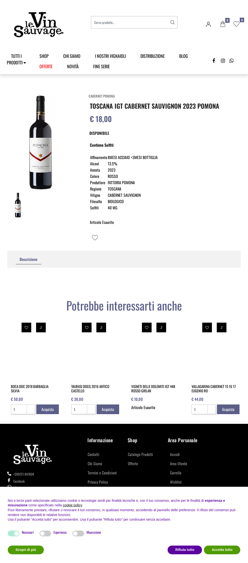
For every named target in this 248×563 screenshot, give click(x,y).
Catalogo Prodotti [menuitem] (140, 454)
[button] (173, 22)
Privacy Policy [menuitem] (98, 482)
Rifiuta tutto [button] (184, 550)
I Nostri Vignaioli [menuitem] (110, 56)
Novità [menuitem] (73, 66)
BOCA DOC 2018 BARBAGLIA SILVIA (29, 388)
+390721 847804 (20, 474)
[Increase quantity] (31, 407)
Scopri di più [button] (26, 550)
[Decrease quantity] (31, 411)
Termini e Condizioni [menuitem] (102, 473)
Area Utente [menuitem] (178, 463)
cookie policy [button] (72, 505)
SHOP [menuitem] (44, 56)
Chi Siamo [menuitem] (71, 56)
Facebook (16, 481)
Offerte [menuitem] (133, 463)
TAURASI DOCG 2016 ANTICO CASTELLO (90, 388)
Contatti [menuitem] (93, 454)
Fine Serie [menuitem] (101, 66)
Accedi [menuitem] (175, 454)
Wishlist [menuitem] (176, 482)
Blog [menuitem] (183, 56)
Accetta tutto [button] (222, 550)
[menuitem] (46, 66)
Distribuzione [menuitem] (152, 56)
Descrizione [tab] (28, 259)
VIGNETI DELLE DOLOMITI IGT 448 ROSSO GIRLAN (153, 388)
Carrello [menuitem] (175, 473)
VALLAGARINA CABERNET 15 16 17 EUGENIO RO (214, 388)
